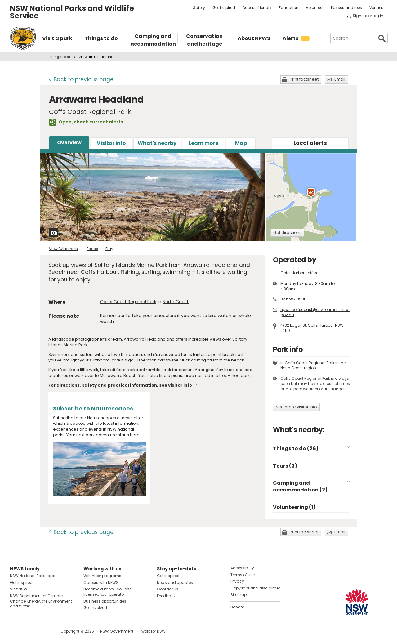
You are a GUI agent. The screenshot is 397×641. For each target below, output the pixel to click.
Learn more (203, 143)
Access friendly (257, 7)
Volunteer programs (102, 575)
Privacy (237, 581)
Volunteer (314, 7)
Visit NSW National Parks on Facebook (15, 631)
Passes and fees (346, 7)
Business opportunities (104, 601)
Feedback (166, 595)
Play (109, 248)
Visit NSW (18, 589)
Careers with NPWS (100, 582)
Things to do (60, 56)
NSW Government (116, 631)
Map (241, 143)
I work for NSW (153, 631)
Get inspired (223, 7)
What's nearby (157, 143)
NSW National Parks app (32, 575)
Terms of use (242, 574)
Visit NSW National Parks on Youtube (42, 631)
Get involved (95, 607)
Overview (69, 142)
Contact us (167, 589)
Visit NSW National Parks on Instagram (29, 631)
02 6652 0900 (293, 299)
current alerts (106, 122)
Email (339, 79)
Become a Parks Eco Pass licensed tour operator (107, 591)
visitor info (180, 385)
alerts (310, 143)
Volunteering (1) (294, 507)
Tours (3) (285, 465)
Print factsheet (304, 79)
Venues (376, 7)
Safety (199, 7)
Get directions (287, 232)
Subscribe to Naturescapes (93, 408)
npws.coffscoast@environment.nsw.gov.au (315, 312)
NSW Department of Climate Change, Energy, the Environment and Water (41, 601)
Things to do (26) (296, 448)
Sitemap (238, 594)
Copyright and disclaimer (255, 588)
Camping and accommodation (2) (300, 486)
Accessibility (242, 568)
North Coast (176, 301)
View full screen (63, 248)
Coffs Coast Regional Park (128, 301)
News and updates (175, 582)
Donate (237, 607)
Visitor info (111, 143)
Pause (92, 248)
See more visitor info (296, 407)
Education (288, 7)
